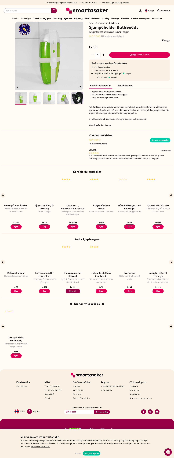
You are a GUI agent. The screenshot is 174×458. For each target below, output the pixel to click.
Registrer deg (102, 416)
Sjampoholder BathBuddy (16, 347)
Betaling (48, 402)
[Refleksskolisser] (16, 266)
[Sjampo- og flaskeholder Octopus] (72, 198)
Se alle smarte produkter (141, 402)
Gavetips (115, 19)
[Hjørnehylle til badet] (158, 198)
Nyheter (15, 19)
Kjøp (16, 235)
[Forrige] (18, 95)
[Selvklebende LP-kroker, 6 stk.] (44, 266)
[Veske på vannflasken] (16, 198)
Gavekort (134, 390)
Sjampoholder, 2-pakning (44, 215)
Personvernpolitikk (53, 394)
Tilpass (78, 453)
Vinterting (57, 19)
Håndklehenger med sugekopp (129, 215)
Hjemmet (68, 19)
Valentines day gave (42, 19)
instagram (150, 416)
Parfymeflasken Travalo (101, 215)
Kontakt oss (22, 390)
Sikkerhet (95, 19)
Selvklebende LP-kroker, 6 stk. (44, 283)
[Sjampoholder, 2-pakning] (44, 198)
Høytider (125, 19)
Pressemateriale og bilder (113, 390)
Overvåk (72, 299)
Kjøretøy (105, 19)
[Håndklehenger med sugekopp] (129, 198)
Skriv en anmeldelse (160, 148)
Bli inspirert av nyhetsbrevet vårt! (87, 412)
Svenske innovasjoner (140, 19)
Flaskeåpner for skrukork (72, 283)
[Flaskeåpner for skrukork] (72, 266)
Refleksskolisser (16, 282)
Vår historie (78, 394)
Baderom (77, 24)
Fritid (87, 19)
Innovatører (157, 19)
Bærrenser (129, 282)
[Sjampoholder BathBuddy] (16, 330)
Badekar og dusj (88, 24)
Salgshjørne (135, 398)
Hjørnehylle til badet (158, 214)
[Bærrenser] (129, 266)
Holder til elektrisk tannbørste (101, 283)
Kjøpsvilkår (50, 398)
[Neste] (80, 95)
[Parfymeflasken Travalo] (101, 198)
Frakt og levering (52, 390)
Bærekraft (77, 398)
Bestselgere (26, 19)
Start (61, 24)
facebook (143, 416)
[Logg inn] (140, 11)
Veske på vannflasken (16, 214)
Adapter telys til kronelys (158, 283)
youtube (157, 416)
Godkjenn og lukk (91, 453)
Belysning (78, 19)
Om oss (76, 390)
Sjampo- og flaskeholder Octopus (73, 215)
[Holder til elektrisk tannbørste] (101, 266)
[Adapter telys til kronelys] (158, 266)
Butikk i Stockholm (81, 402)
